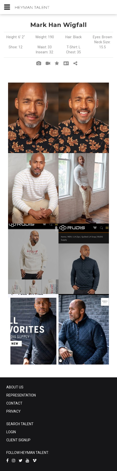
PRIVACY (13, 411)
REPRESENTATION (21, 395)
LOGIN (11, 432)
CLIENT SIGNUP (18, 440)
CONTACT (14, 403)
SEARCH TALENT (20, 424)
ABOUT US (14, 387)
